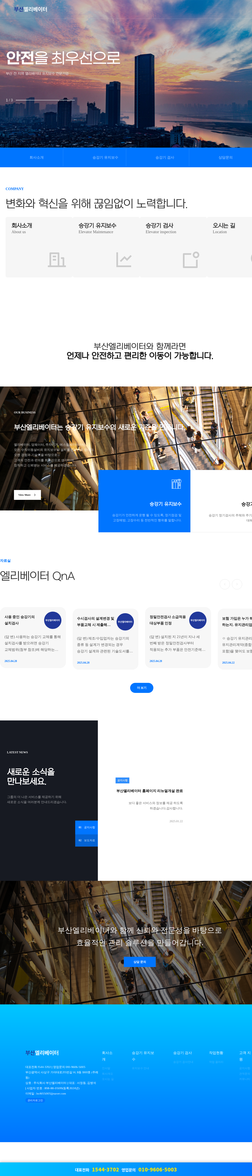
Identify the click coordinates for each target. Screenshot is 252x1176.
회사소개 (37, 157)
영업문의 (149, 1169)
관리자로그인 (35, 1134)
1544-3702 (44, 1100)
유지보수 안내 (140, 1102)
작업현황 (215, 1087)
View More (30, 495)
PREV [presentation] (19, 84)
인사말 (105, 1102)
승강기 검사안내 (182, 1095)
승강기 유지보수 (105, 157)
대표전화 (97, 1169)
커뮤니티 (245, 1112)
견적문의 (245, 1107)
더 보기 (142, 717)
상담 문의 (139, 994)
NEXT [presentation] (233, 84)
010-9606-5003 (75, 1100)
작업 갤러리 (216, 1095)
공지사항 (245, 1102)
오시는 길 (107, 1112)
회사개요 (107, 1107)
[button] (222, 583)
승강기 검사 (165, 157)
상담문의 (226, 157)
